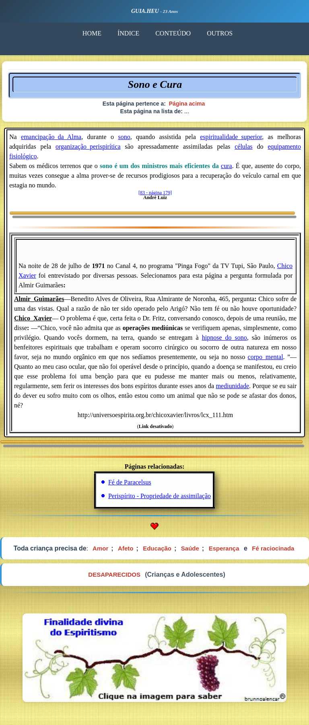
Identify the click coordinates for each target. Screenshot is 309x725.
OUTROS (220, 33)
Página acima (187, 103)
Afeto (125, 548)
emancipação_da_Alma (51, 136)
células (243, 146)
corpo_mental (265, 356)
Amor (100, 548)
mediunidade (232, 385)
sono (124, 136)
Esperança (224, 548)
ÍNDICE (128, 33)
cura (226, 165)
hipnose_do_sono (224, 337)
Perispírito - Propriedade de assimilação (159, 495)
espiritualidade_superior (231, 136)
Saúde (190, 548)
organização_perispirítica (88, 146)
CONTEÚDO (173, 33)
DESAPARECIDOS (114, 574)
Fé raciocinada (273, 548)
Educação (157, 548)
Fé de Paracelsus (129, 482)
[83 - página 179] (155, 192)
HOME (91, 33)
